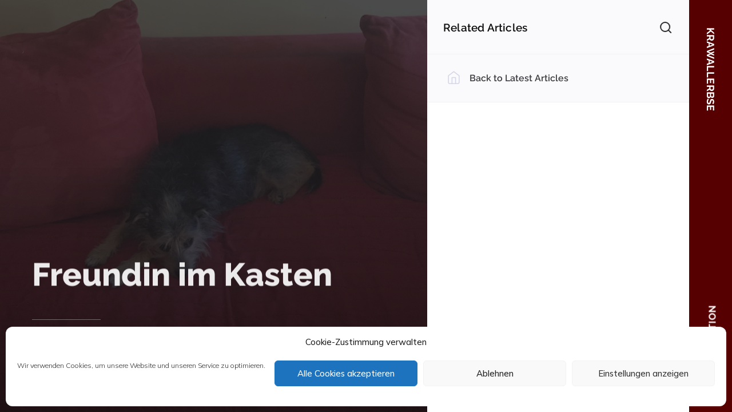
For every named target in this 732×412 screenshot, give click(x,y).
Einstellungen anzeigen (643, 373)
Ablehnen (495, 373)
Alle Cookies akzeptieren (346, 373)
